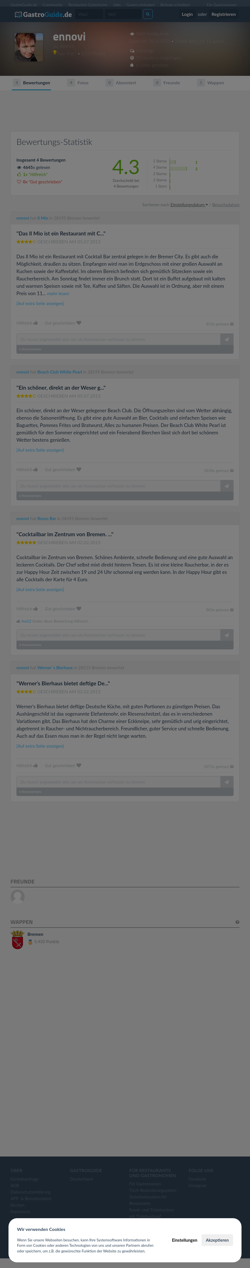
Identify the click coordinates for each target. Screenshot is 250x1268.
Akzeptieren (217, 1240)
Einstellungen (184, 1240)
